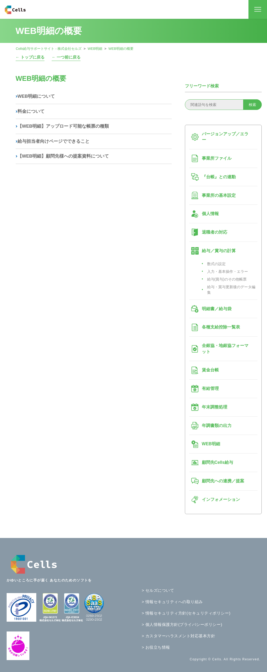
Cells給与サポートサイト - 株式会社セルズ (49, 49)
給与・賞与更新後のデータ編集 (231, 290)
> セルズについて (158, 590)
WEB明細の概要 (121, 49)
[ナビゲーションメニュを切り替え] (257, 9)
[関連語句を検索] (223, 104)
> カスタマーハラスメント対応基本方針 (178, 636)
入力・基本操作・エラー (227, 271)
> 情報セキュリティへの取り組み (172, 601)
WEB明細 (95, 49)
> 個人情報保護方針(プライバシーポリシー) (182, 624)
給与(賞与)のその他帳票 (227, 279)
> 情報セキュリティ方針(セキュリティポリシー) (186, 613)
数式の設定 (216, 264)
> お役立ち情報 (156, 647)
